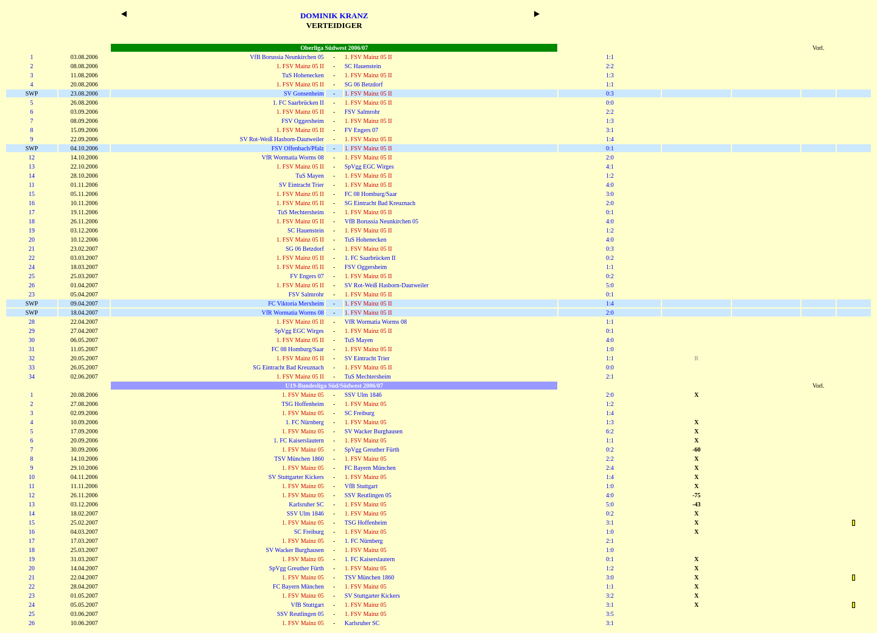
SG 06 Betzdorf (364, 84)
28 (32, 321)
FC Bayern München (370, 467)
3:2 (610, 595)
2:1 (610, 376)
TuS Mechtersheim (301, 212)
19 (32, 230)
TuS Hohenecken (303, 75)
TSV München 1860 (298, 458)
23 (32, 294)
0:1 (610, 148)
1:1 (610, 57)
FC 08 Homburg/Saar (371, 194)
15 (32, 194)
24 (32, 267)
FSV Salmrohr (362, 111)
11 (32, 184)
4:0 (610, 184)
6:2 (610, 431)
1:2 (610, 175)
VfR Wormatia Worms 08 (293, 157)
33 (32, 367)
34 (32, 376)
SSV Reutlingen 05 (368, 495)
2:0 (610, 157)
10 (32, 477)
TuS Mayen (309, 175)
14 (32, 175)
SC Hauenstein (363, 66)
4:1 (610, 166)
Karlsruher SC (306, 504)
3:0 (610, 194)
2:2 (610, 66)
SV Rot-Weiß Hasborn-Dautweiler (282, 139)
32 (32, 358)
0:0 (610, 102)
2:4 (610, 467)
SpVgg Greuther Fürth (372, 449)
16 (32, 203)
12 (32, 157)
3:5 (610, 613)
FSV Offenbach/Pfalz (298, 148)
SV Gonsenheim (304, 93)
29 (32, 330)
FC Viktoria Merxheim (295, 303)
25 (32, 276)
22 (32, 257)
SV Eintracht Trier (301, 184)
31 (32, 349)
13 (32, 166)
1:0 (610, 349)
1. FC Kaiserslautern (298, 440)
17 (32, 212)
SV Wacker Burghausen (374, 431)
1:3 (610, 75)
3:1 (610, 130)
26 (32, 285)
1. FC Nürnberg (305, 422)
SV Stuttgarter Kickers (296, 477)
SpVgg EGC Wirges (369, 166)
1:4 (610, 139)
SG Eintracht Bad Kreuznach (380, 203)
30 (32, 340)
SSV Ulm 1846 (363, 394)
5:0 (610, 285)
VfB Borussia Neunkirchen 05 (286, 57)
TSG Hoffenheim (302, 403)
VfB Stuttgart (361, 486)
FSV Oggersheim (302, 120)
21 (32, 248)
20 (32, 239)
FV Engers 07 (361, 130)
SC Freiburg (360, 413)
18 (32, 221)
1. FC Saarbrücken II (298, 102)
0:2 (610, 257)
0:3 (610, 93)
